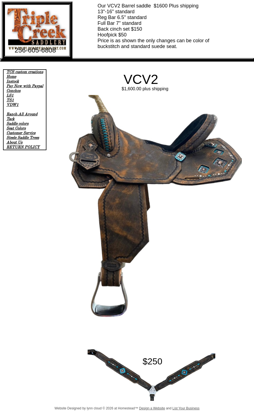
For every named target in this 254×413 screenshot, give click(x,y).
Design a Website (152, 408)
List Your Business (186, 408)
